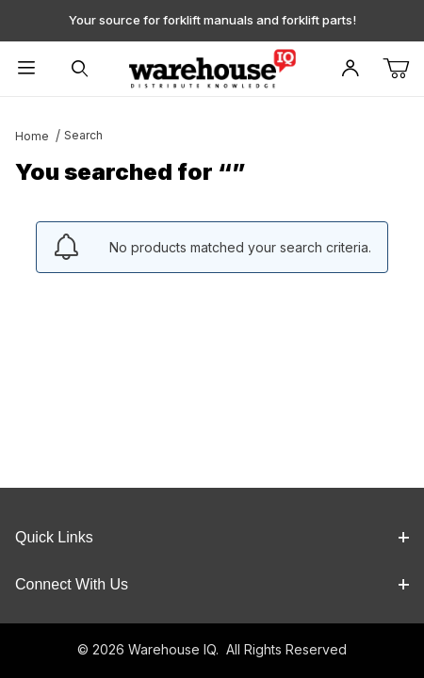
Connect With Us (212, 584)
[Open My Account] (350, 69)
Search (83, 135)
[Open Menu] (26, 69)
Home (32, 136)
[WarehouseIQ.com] (211, 67)
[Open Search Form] (79, 69)
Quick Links (212, 537)
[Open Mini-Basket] (403, 69)
